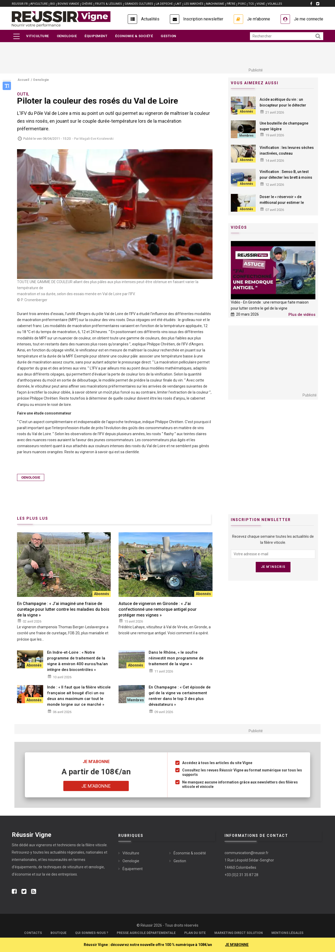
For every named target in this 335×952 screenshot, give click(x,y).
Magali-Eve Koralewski (97, 139)
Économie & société (134, 36)
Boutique (58, 933)
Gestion (168, 36)
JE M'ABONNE (237, 945)
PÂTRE (231, 3)
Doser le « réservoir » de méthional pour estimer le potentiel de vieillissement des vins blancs (286, 205)
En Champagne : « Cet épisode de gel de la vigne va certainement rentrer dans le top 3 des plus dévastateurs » (180, 696)
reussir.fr (20, 3)
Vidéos (239, 227)
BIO (52, 3)
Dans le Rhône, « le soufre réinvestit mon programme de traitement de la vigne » (176, 658)
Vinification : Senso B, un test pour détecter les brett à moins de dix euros (286, 177)
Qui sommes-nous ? (91, 933)
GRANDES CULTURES (139, 3)
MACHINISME (215, 3)
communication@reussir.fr (247, 853)
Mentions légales (287, 933)
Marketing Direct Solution (238, 933)
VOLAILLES (274, 3)
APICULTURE (39, 3)
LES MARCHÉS (193, 3)
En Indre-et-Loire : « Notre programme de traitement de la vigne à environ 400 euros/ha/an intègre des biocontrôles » (77, 661)
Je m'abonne (258, 18)
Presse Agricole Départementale (146, 933)
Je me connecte (308, 18)
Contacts (33, 933)
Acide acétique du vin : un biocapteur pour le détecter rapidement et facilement (283, 105)
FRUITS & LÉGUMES (108, 3)
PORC (242, 3)
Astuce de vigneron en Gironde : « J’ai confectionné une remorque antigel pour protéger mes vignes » (158, 609)
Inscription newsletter (203, 18)
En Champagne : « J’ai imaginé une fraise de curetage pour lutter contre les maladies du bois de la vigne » (63, 609)
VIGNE (260, 3)
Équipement (96, 36)
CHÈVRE (87, 3)
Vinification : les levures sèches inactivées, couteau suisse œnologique (287, 153)
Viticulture (37, 36)
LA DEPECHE (164, 3)
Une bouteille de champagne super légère (284, 126)
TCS (251, 3)
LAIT (178, 3)
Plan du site (195, 933)
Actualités (150, 18)
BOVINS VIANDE (68, 3)
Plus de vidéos (301, 314)
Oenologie (67, 36)
